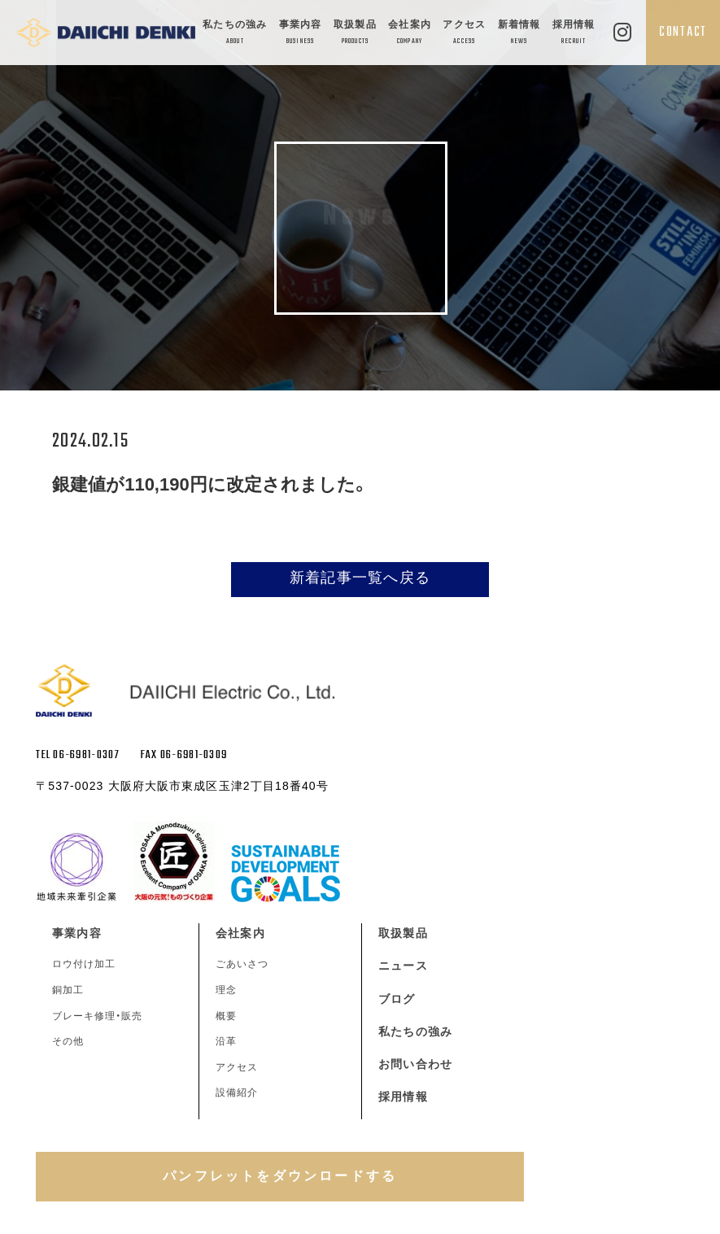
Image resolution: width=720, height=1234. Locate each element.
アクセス (464, 34)
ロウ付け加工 (84, 964)
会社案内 (409, 34)
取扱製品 (355, 34)
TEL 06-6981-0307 (78, 755)
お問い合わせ (415, 1063)
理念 (226, 990)
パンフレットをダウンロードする (280, 1176)
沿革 (226, 1041)
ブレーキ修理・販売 (97, 1016)
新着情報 (519, 34)
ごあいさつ (242, 964)
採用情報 (574, 34)
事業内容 (300, 34)
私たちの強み (235, 34)
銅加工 (68, 990)
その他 (68, 1041)
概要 (226, 1016)
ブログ (396, 998)
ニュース (402, 965)
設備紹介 (237, 1092)
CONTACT (683, 32)
